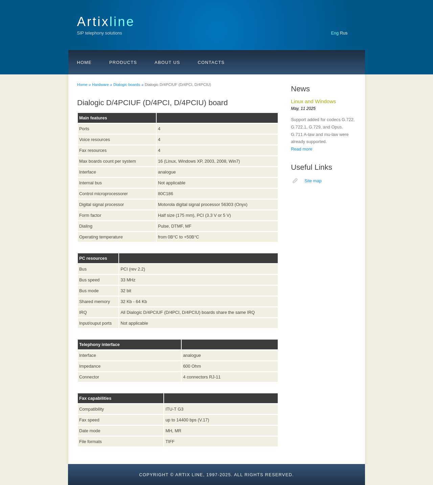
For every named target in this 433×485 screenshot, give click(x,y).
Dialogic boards (126, 85)
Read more (301, 149)
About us (167, 62)
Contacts (211, 62)
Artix (106, 21)
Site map (313, 180)
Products (123, 62)
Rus (344, 33)
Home (84, 62)
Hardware (100, 85)
